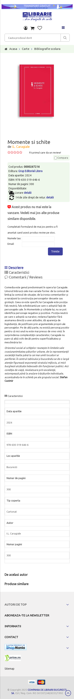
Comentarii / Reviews (23, 277)
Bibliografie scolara (47, 48)
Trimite (55, 251)
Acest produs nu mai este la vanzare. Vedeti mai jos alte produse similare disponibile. (33, 213)
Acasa (13, 48)
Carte (25, 48)
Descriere (14, 267)
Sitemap (9, 668)
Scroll (68, 693)
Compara (61, 157)
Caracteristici (17, 272)
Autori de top (16, 604)
